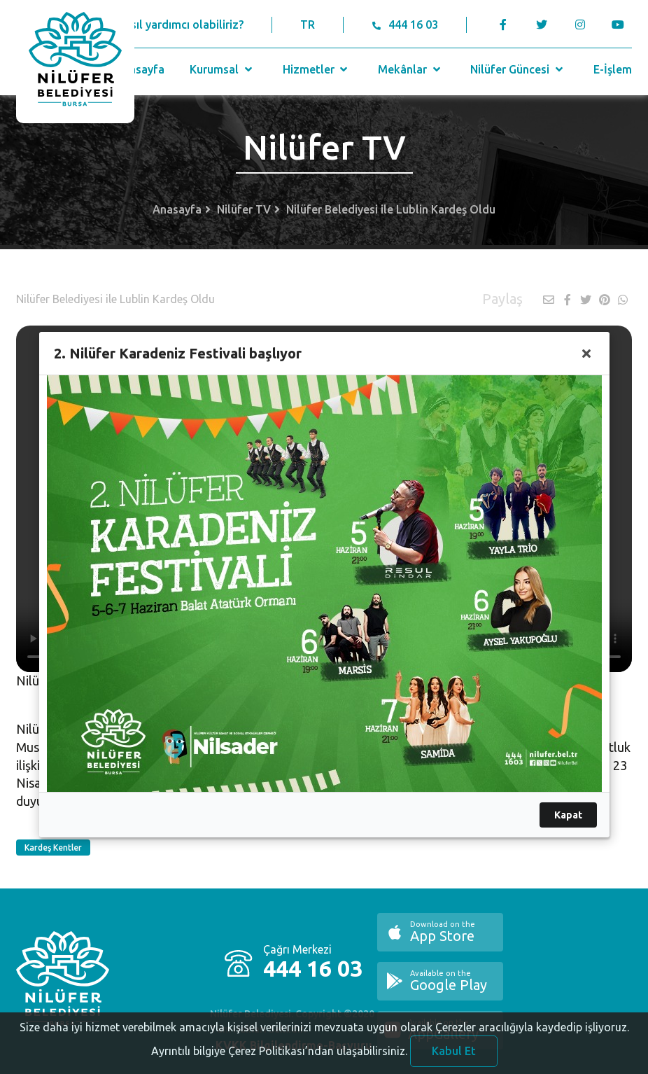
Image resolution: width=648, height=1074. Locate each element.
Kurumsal (222, 69)
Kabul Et (454, 1055)
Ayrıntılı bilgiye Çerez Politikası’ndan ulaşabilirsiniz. (279, 1055)
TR (307, 24)
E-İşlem (612, 69)
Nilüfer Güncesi (517, 69)
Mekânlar (410, 69)
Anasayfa (139, 69)
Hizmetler (317, 69)
